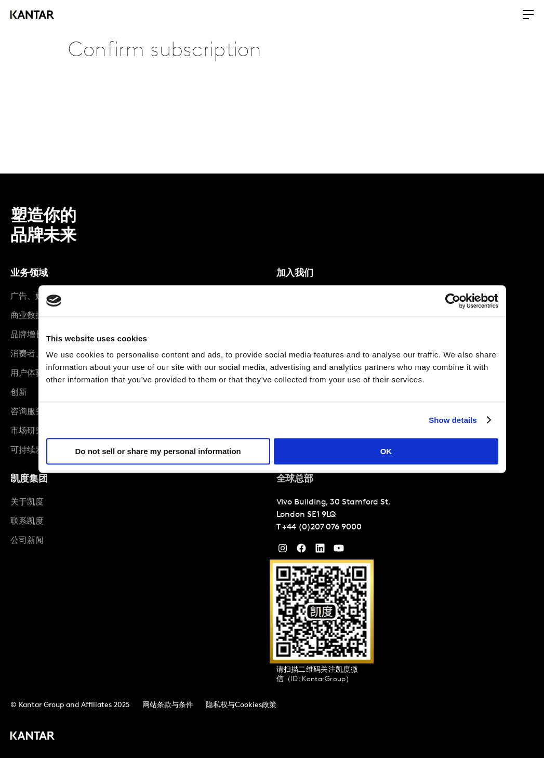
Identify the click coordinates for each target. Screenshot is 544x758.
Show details (453, 420)
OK (386, 451)
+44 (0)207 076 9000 (321, 527)
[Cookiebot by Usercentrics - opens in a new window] (452, 301)
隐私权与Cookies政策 (241, 705)
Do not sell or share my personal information (158, 451)
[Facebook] (301, 551)
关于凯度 (27, 502)
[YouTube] (320, 551)
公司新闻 (27, 541)
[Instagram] (282, 551)
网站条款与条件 (167, 705)
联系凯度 (27, 521)
